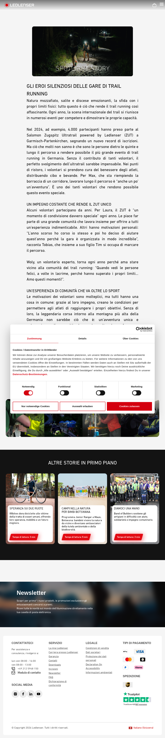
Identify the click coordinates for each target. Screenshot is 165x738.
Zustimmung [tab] (34, 338)
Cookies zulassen (129, 406)
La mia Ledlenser (58, 648)
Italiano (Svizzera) (141, 728)
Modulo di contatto (29, 672)
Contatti (53, 661)
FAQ (51, 677)
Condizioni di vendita (97, 648)
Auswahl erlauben (82, 406)
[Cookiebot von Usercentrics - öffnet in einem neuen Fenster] (138, 329)
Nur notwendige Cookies (36, 406)
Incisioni (53, 669)
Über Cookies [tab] (131, 338)
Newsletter (55, 673)
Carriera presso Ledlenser (63, 652)
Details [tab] (82, 338)
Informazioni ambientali (99, 672)
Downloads (55, 665)
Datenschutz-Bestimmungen (30, 374)
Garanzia (54, 656)
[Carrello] (154, 5)
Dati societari (93, 652)
